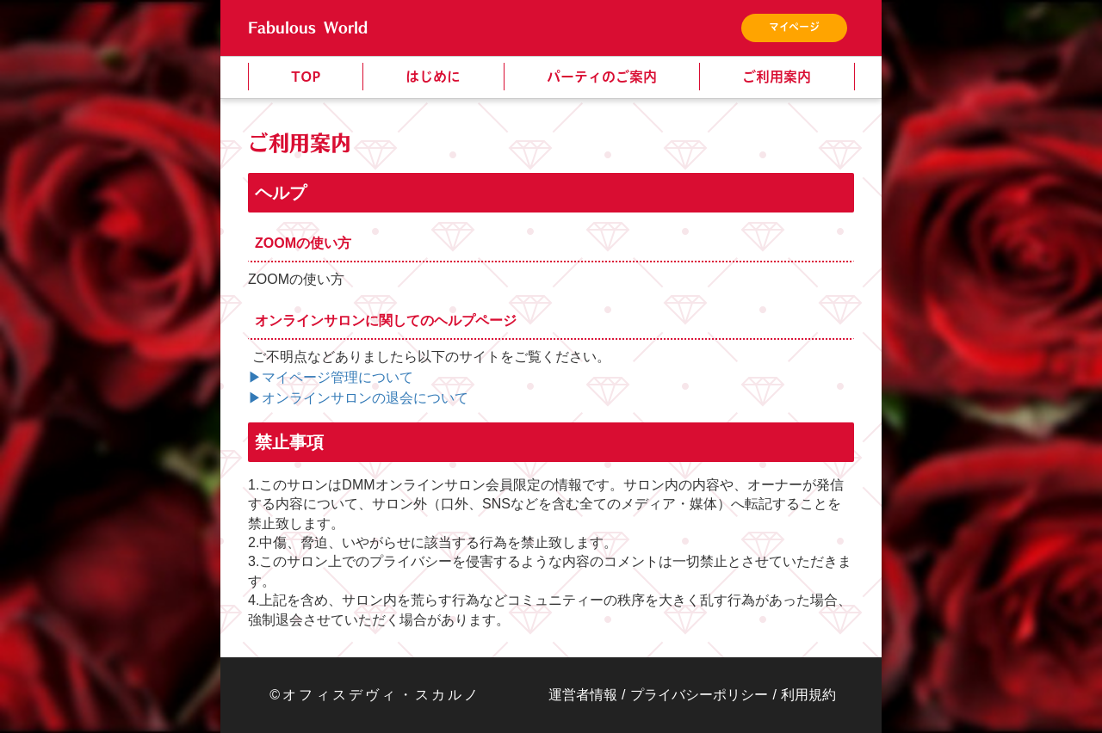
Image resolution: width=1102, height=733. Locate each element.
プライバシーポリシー (699, 694)
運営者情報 (582, 694)
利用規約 (808, 694)
